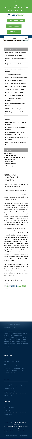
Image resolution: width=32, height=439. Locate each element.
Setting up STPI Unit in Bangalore (14, 89)
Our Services (13, 31)
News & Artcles (13, 26)
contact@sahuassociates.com (20, 365)
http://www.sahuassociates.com (17, 433)
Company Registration (10, 392)
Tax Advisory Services (10, 388)
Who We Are (7, 410)
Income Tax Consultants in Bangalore (16, 86)
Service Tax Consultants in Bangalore (16, 83)
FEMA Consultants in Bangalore (14, 92)
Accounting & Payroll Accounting (13, 385)
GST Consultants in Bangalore (14, 108)
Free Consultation (16, 20)
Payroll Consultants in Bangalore (14, 80)
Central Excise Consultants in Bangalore (16, 77)
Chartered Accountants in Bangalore (15, 52)
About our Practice (9, 407)
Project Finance (8, 395)
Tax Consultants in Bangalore (13, 55)
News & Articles (8, 414)
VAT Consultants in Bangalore (13, 74)
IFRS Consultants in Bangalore (14, 95)
